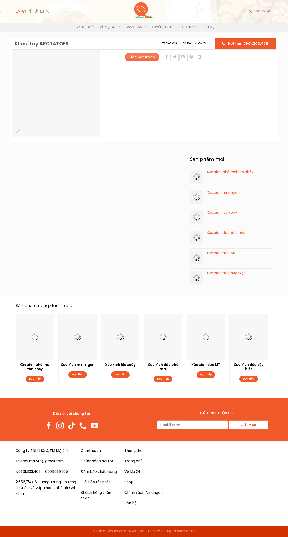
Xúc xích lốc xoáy (120, 365)
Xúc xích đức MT (205, 365)
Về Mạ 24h (110, 27)
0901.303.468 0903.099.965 (43, 471)
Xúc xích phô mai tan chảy (35, 367)
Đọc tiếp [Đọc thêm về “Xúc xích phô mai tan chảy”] (35, 379)
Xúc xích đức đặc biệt (249, 367)
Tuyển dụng (162, 27)
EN (18, 11)
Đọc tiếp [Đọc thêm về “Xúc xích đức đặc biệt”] (249, 379)
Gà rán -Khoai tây (195, 43)
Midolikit (189, 531)
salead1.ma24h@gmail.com (40, 461)
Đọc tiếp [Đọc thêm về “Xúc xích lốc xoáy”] (120, 374)
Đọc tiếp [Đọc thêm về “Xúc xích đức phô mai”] (163, 379)
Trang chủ (84, 27)
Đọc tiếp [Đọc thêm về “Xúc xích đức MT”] (206, 374)
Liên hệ (207, 27)
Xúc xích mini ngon (77, 365)
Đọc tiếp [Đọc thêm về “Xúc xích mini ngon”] (78, 374)
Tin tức (187, 27)
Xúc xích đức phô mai (163, 367)
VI (24, 11)
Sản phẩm (136, 27)
